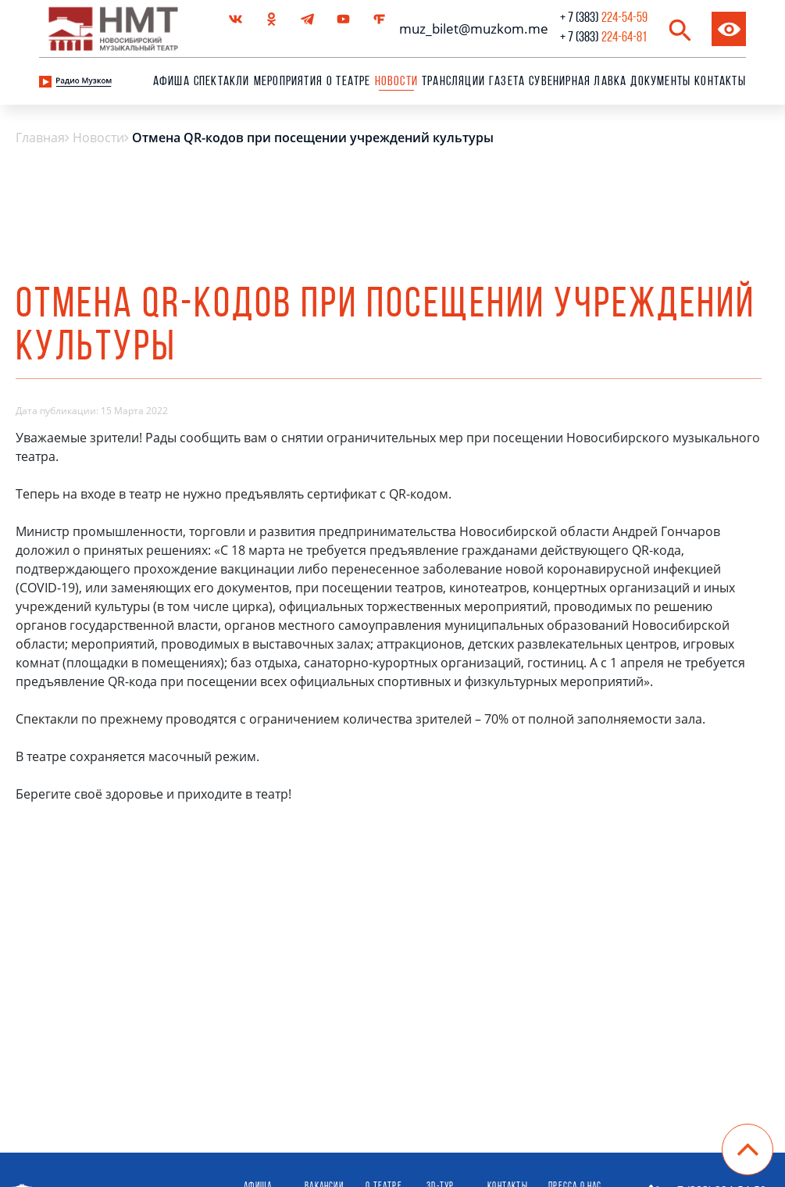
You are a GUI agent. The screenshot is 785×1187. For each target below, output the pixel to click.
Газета (507, 81)
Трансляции (453, 81)
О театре (348, 81)
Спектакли (222, 81)
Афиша (171, 81)
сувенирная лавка (577, 81)
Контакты (720, 81)
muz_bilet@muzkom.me (470, 29)
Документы (660, 81)
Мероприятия (288, 81)
